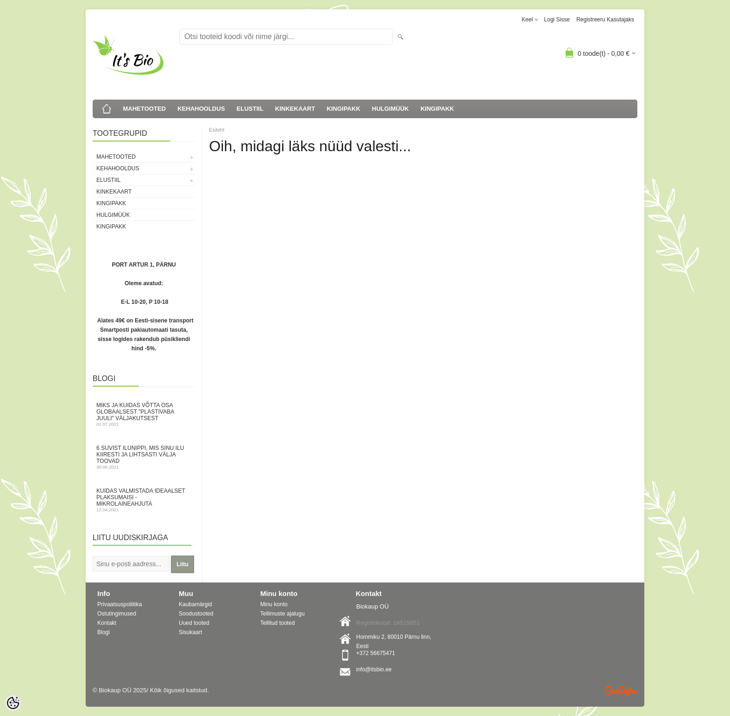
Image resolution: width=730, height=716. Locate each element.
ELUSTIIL (250, 108)
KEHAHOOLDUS (201, 108)
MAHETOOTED (144, 108)
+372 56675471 (375, 653)
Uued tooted (194, 623)
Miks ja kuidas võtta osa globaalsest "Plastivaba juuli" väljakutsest (143, 414)
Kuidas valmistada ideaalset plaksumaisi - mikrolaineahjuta (143, 500)
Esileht (216, 130)
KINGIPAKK (343, 108)
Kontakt (106, 623)
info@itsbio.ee (374, 669)
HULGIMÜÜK (390, 108)
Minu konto (274, 604)
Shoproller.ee (621, 690)
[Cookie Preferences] (13, 703)
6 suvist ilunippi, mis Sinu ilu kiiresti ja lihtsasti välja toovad (143, 457)
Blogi (103, 632)
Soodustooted (196, 613)
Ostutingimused (116, 613)
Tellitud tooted (277, 623)
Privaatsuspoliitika (119, 604)
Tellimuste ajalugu (282, 613)
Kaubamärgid (195, 604)
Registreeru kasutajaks (605, 19)
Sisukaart (190, 632)
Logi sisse (557, 19)
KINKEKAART (295, 108)
